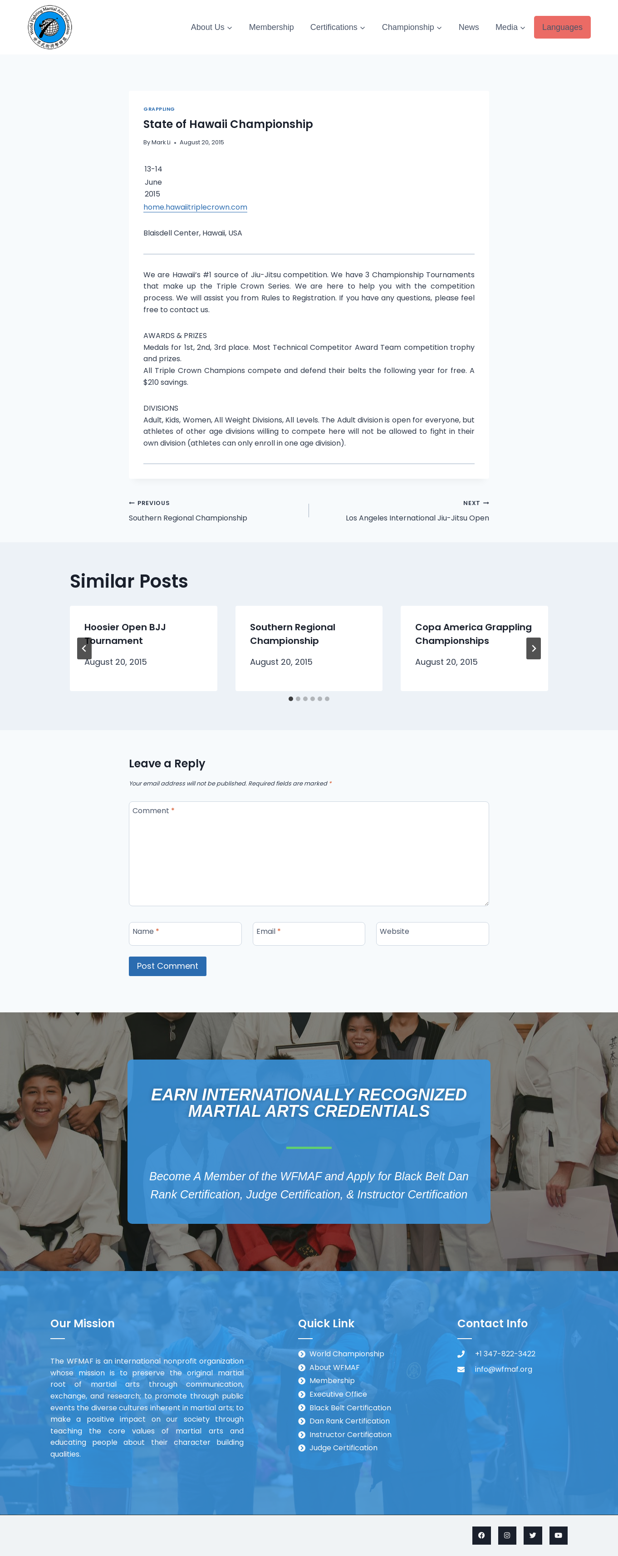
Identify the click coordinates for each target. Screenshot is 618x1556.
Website (394, 931)
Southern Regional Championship (215, 510)
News (469, 27)
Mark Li (161, 142)
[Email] (309, 934)
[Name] (185, 934)
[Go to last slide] (84, 648)
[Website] (432, 934)
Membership (271, 27)
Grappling (159, 109)
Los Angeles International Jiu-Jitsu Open (402, 510)
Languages (562, 27)
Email (268, 931)
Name (145, 931)
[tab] (291, 699)
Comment (153, 810)
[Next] (533, 648)
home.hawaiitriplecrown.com (195, 207)
